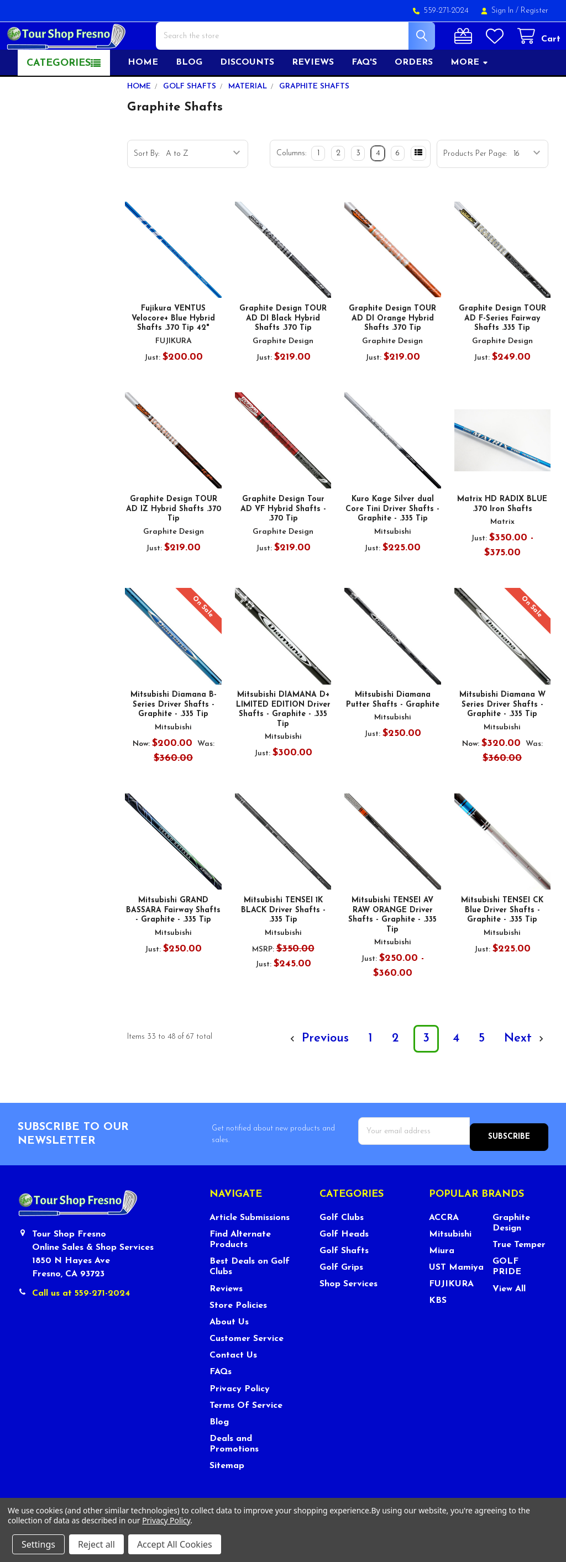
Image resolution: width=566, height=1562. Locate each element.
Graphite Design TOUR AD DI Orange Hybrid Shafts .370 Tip (392, 353)
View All (509, 1318)
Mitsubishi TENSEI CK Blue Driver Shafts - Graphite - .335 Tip (502, 945)
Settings (38, 1544)
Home (143, 97)
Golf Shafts (344, 1280)
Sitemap (226, 1495)
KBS (438, 1330)
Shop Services (348, 1313)
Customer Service (246, 1368)
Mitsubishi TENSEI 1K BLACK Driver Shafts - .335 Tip (283, 945)
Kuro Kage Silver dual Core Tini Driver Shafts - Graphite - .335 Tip (392, 544)
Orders (414, 97)
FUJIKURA (451, 1313)
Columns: (291, 189)
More (469, 97)
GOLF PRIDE (506, 1296)
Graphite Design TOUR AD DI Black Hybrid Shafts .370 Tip (283, 353)
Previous (318, 1073)
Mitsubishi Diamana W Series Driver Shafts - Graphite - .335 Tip (502, 740)
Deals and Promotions (234, 1473)
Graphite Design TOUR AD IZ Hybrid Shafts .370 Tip (173, 544)
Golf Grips (341, 1296)
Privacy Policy (239, 1418)
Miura (441, 1280)
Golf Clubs (341, 1247)
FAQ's (364, 97)
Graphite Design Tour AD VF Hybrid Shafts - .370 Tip (283, 544)
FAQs (220, 1401)
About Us (229, 1351)
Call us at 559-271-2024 (81, 1322)
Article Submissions (249, 1247)
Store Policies (238, 1334)
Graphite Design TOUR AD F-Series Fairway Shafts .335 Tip (502, 353)
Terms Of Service (245, 1434)
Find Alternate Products (240, 1269)
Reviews (313, 97)
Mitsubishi (450, 1263)
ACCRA (444, 1247)
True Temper (519, 1274)
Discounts (247, 97)
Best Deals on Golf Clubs (249, 1296)
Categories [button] (59, 98)
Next (525, 1073)
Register (534, 11)
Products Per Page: (475, 189)
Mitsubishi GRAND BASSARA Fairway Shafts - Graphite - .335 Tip (173, 945)
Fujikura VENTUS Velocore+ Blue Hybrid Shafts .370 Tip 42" (173, 353)
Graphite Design (511, 1252)
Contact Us (233, 1384)
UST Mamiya (456, 1296)
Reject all (96, 1544)
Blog (189, 97)
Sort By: (146, 189)
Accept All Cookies (174, 1544)
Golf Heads (344, 1263)
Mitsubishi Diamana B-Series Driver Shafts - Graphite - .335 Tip (173, 740)
